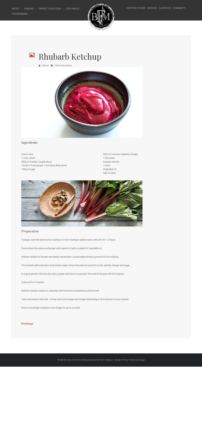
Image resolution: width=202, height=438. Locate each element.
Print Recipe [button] (27, 323)
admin (45, 65)
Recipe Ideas (65, 65)
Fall (56, 65)
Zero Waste (73, 8)
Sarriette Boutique (50, 8)
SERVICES (152, 8)
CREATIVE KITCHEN (136, 8)
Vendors (29, 8)
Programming (20, 14)
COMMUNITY (178, 8)
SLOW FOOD (165, 8)
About (15, 8)
